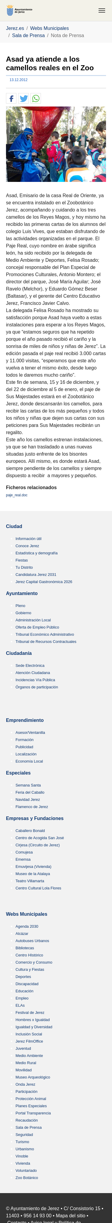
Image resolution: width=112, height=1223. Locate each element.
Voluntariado (26, 1170)
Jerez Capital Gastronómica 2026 (44, 581)
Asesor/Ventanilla (30, 732)
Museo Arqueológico (33, 1077)
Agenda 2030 (27, 926)
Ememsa (23, 859)
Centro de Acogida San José (40, 838)
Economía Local (29, 761)
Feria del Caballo (30, 792)
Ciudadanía (19, 653)
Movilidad (24, 1070)
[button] (11, 98)
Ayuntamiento (22, 593)
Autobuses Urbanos (32, 940)
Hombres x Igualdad (33, 1019)
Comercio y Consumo (34, 962)
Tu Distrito (24, 567)
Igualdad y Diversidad (34, 1027)
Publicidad (24, 747)
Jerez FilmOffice (29, 1041)
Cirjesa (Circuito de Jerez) (38, 845)
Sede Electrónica (30, 665)
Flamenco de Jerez (32, 806)
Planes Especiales (31, 1106)
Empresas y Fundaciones (35, 818)
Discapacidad (27, 984)
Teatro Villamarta (30, 881)
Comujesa (24, 852)
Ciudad (14, 526)
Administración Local (33, 620)
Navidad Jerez (28, 799)
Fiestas (22, 560)
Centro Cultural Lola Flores (38, 888)
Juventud (23, 1048)
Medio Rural (26, 1063)
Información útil (29, 538)
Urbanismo (25, 1149)
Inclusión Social (29, 1034)
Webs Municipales (26, 914)
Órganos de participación (37, 687)
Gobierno (23, 613)
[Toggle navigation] (102, 10)
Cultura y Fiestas (30, 969)
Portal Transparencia (33, 1113)
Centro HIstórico (29, 955)
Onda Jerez (25, 1084)
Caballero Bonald (30, 830)
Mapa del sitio (70, 1215)
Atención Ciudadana (33, 672)
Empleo (22, 998)
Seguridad (24, 1134)
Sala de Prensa (29, 1127)
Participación (26, 1091)
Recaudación (27, 1120)
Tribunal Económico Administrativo (45, 634)
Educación (24, 991)
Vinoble (22, 1156)
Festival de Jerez (30, 1012)
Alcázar (22, 933)
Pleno (20, 605)
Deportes (23, 976)
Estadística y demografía (37, 553)
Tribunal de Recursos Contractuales (46, 641)
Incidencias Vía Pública (35, 680)
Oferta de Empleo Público (37, 627)
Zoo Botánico (27, 1177)
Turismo (22, 1142)
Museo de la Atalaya (33, 873)
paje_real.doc (16, 495)
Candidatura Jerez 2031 (36, 574)
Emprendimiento (25, 720)
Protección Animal (31, 1098)
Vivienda (23, 1163)
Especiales (18, 772)
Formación (24, 739)
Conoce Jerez (27, 546)
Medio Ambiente (29, 1055)
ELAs (20, 1005)
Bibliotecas (25, 948)
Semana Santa (28, 785)
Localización (26, 754)
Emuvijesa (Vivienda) (33, 866)
